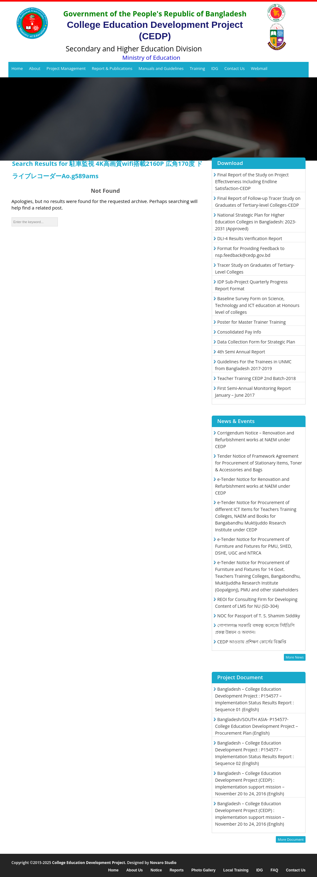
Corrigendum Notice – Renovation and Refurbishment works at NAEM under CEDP (254, 439)
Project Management (65, 68)
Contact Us (234, 68)
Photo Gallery (203, 870)
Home (17, 68)
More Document (291, 839)
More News (295, 657)
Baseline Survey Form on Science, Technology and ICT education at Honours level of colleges (257, 305)
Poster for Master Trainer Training (251, 322)
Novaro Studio (163, 862)
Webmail (259, 68)
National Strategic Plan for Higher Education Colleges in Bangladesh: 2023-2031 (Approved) (255, 221)
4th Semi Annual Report (241, 352)
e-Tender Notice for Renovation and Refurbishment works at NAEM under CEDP (252, 486)
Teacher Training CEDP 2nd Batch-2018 (256, 378)
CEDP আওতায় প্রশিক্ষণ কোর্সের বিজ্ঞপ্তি (252, 642)
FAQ (274, 870)
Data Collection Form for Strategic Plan (256, 342)
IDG (214, 68)
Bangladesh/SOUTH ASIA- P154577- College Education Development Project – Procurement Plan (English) (256, 726)
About (35, 68)
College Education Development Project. (89, 862)
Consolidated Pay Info (239, 332)
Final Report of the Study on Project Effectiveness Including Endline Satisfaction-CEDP (252, 181)
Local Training (235, 870)
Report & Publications (112, 68)
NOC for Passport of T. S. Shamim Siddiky (258, 616)
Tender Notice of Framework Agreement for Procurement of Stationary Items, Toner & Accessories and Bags (258, 463)
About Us (134, 870)
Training (197, 68)
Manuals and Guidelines (160, 68)
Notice (156, 870)
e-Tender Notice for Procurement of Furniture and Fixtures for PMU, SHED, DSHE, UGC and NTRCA (253, 546)
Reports (177, 870)
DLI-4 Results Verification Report (249, 238)
